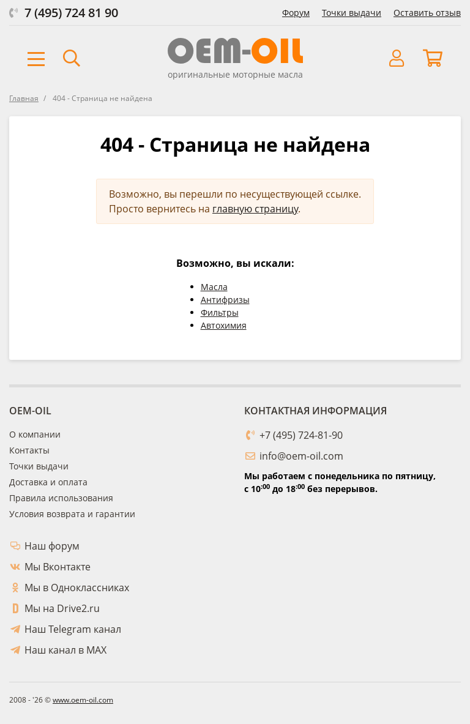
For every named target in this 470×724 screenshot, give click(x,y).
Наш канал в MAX (65, 650)
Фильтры (220, 312)
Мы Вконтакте (57, 566)
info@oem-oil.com (301, 456)
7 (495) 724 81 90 (71, 12)
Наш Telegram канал (72, 629)
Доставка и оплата (48, 482)
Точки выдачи (351, 12)
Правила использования (61, 498)
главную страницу (255, 208)
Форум (296, 12)
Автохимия (224, 325)
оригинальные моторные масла (235, 74)
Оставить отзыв (427, 12)
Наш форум (52, 546)
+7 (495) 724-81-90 (301, 435)
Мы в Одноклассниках (76, 587)
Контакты (29, 450)
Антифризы (225, 299)
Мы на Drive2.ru (62, 608)
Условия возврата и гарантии (72, 514)
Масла (214, 287)
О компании (35, 434)
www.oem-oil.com (83, 700)
